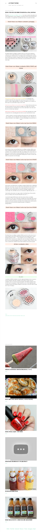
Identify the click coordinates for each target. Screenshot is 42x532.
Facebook (17, 529)
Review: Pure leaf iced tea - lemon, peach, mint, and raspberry (18, 520)
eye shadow (18, 315)
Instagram (30, 529)
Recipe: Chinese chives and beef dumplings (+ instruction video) (19, 399)
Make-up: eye (23, 315)
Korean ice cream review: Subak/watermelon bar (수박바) (18, 369)
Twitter (25, 529)
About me (14, 5)
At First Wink (14, 3)
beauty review (10, 315)
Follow (8, 529)
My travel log (20, 5)
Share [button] (6, 314)
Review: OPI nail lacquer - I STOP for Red (14, 431)
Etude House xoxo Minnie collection (15, 15)
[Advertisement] (21, 333)
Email (34, 529)
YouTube (12, 529)
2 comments (11, 10)
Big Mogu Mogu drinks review (11, 491)
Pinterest (22, 529)
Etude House (14, 315)
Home (10, 5)
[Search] (36, 3)
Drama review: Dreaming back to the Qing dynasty (16, 461)
